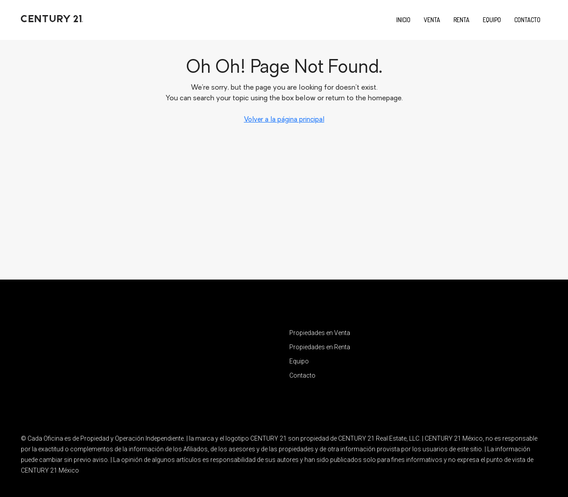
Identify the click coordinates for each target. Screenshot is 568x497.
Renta (461, 20)
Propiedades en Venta (319, 332)
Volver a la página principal (284, 120)
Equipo (492, 20)
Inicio (403, 20)
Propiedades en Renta (319, 347)
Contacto (527, 20)
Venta (432, 20)
